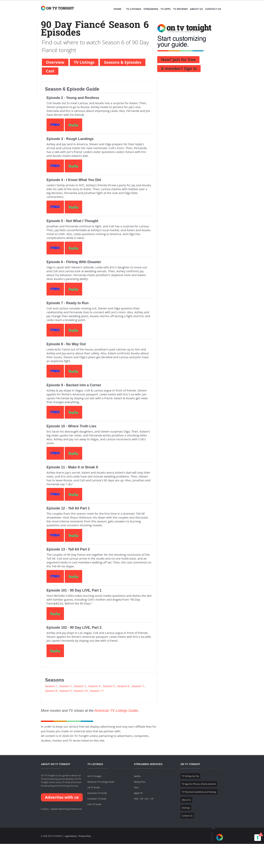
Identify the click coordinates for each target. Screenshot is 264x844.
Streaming (150, 9)
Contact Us (213, 9)
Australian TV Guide (97, 793)
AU (146, 798)
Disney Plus (139, 781)
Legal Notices (71, 836)
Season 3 (80, 686)
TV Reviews (180, 9)
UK (141, 798)
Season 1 (51, 686)
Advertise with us (62, 797)
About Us (196, 9)
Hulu (136, 787)
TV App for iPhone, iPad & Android (199, 784)
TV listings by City (190, 776)
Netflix (137, 776)
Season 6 (123, 686)
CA (152, 798)
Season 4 (94, 686)
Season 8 (51, 691)
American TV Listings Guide (116, 711)
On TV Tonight (94, 776)
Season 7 (138, 686)
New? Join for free (178, 59)
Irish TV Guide (94, 804)
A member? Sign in (179, 68)
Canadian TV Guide (96, 798)
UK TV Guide (93, 787)
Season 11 (97, 691)
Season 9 (66, 691)
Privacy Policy (85, 836)
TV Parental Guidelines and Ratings (199, 792)
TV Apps (165, 9)
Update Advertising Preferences (66, 809)
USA (136, 798)
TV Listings (133, 9)
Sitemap (186, 807)
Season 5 (109, 686)
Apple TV (138, 793)
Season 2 (66, 686)
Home (117, 9)
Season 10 (81, 691)
